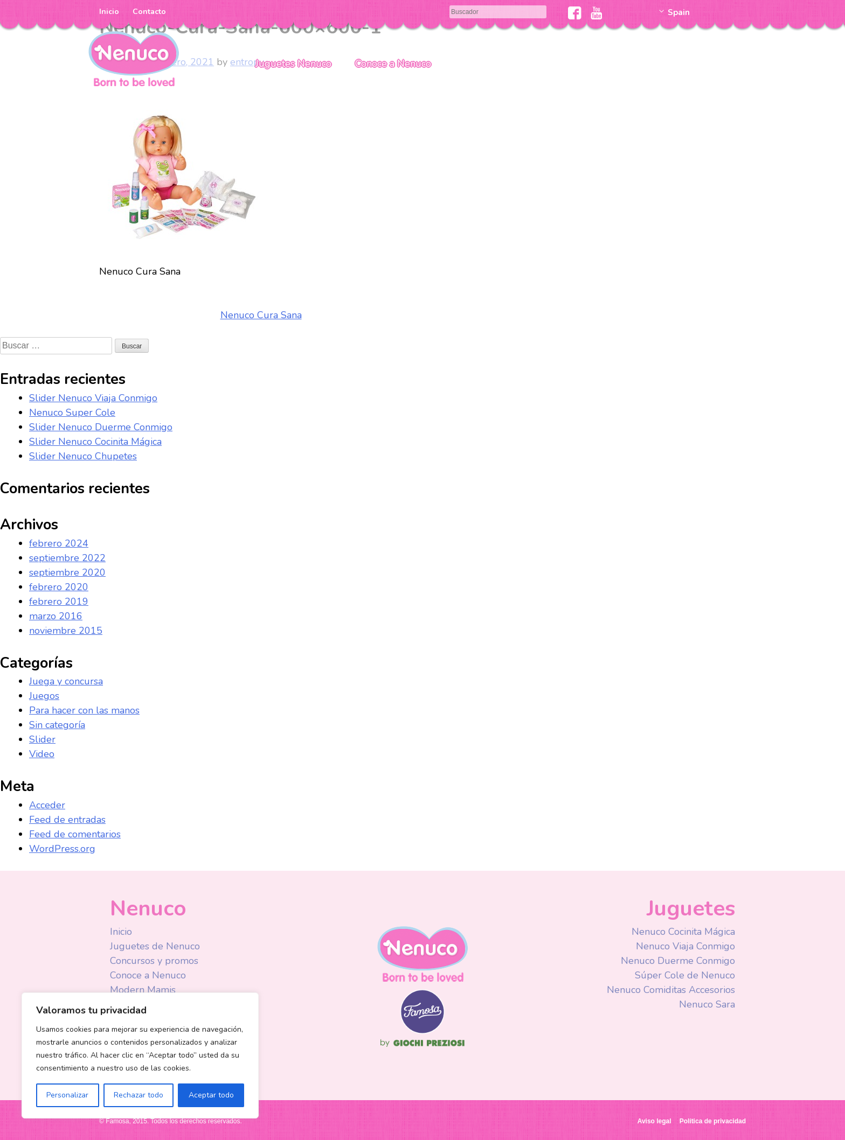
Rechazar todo (138, 1095)
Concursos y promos (154, 960)
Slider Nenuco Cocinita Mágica (95, 441)
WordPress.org (62, 848)
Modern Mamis (143, 989)
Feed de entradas (67, 819)
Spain (679, 12)
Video (41, 753)
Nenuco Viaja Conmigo (685, 946)
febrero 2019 (58, 601)
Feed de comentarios (75, 834)
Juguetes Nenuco (293, 63)
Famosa (422, 1031)
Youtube (596, 12)
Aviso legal (654, 1121)
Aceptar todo (211, 1095)
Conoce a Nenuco (393, 63)
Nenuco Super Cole (72, 412)
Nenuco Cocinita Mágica (683, 931)
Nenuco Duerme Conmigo (678, 960)
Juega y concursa (66, 681)
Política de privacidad (713, 1121)
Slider (42, 739)
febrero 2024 (58, 543)
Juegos (44, 695)
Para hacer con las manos (84, 710)
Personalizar (67, 1095)
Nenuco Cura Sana (261, 315)
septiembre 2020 (67, 572)
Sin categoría (57, 724)
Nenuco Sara (707, 1004)
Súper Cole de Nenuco (685, 975)
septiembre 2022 (67, 557)
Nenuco (133, 58)
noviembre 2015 (65, 630)
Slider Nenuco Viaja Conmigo (93, 397)
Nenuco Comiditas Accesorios (671, 989)
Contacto (149, 11)
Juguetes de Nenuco (155, 946)
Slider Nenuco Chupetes (83, 456)
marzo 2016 (55, 616)
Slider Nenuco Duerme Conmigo (100, 427)
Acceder (47, 805)
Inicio (109, 11)
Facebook (574, 12)
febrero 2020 (58, 587)
